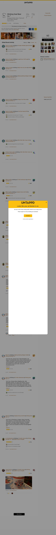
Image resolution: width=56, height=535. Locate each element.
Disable (28, 215)
